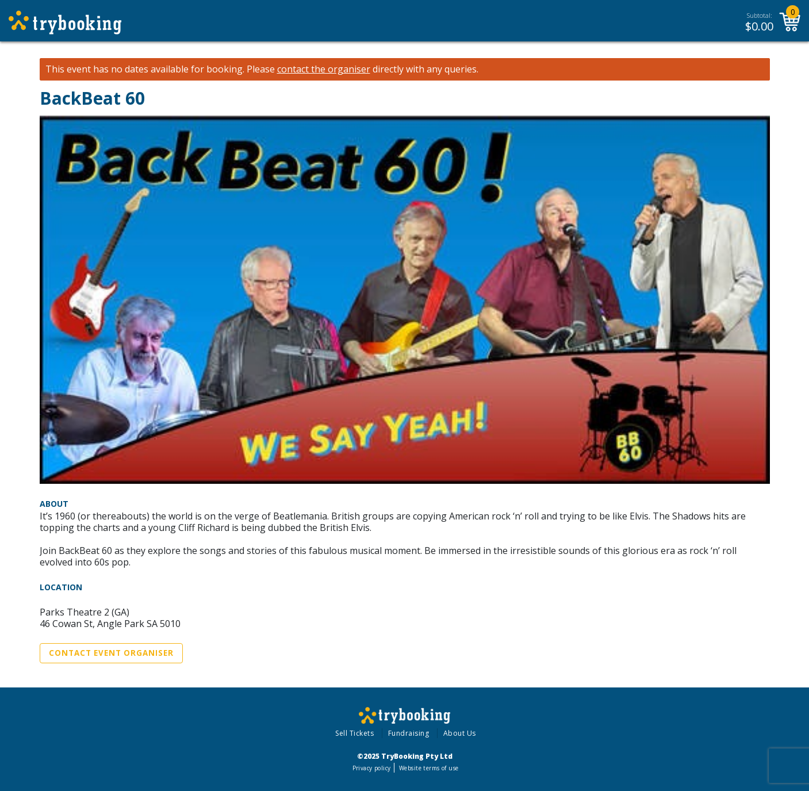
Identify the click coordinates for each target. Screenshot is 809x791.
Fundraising (409, 733)
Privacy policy (371, 768)
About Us (459, 733)
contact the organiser (323, 69)
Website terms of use (428, 768)
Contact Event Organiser (111, 653)
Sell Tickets (354, 733)
